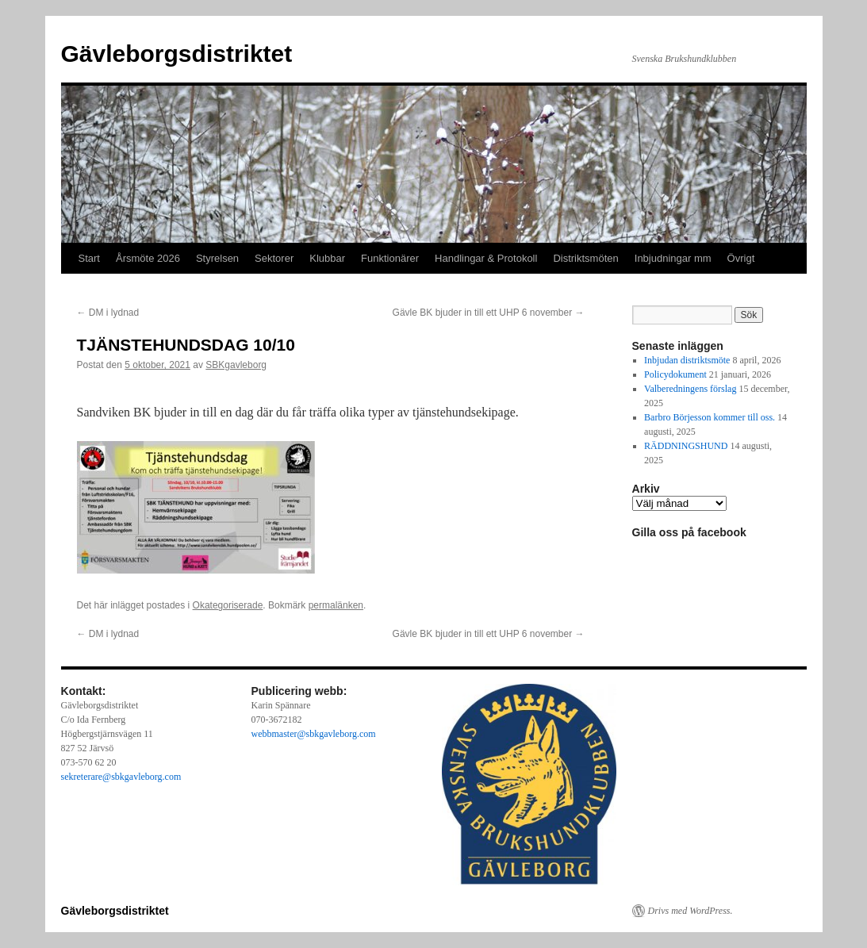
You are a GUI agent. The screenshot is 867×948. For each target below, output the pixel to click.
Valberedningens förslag (690, 388)
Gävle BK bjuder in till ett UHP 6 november (489, 312)
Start (89, 258)
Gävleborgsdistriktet (177, 53)
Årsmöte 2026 (148, 258)
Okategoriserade (228, 605)
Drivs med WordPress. (690, 910)
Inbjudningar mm (673, 258)
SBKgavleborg (236, 364)
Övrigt (741, 258)
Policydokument (675, 374)
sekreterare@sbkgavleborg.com (121, 776)
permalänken (336, 605)
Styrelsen (217, 258)
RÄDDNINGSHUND (685, 445)
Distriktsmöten (585, 258)
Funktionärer (390, 258)
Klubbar (327, 258)
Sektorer (274, 258)
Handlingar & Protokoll (486, 258)
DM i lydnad (108, 312)
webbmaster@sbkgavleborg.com (313, 733)
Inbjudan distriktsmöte (687, 360)
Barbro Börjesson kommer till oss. (709, 417)
